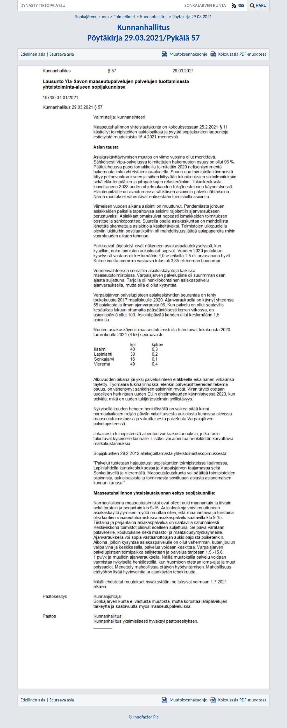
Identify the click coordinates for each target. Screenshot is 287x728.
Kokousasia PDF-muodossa (238, 54)
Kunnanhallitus (153, 16)
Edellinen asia (32, 54)
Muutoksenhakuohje (184, 54)
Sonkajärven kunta (92, 16)
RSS (240, 5)
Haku (261, 5)
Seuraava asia (61, 54)
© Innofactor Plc (144, 717)
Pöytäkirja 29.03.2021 (192, 16)
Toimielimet (124, 16)
